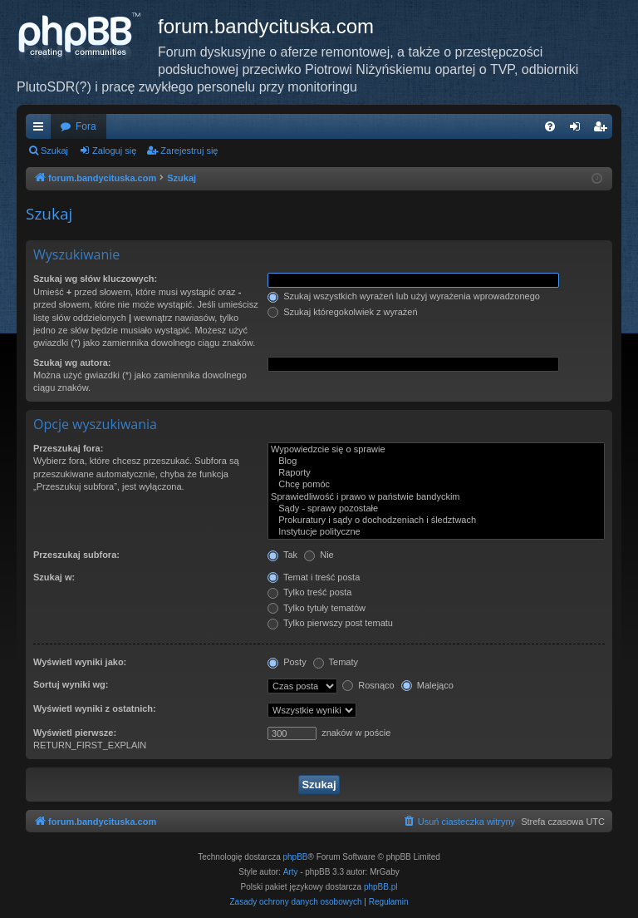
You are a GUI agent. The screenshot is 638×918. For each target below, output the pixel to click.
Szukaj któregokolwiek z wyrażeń (342, 312)
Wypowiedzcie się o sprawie (436, 450)
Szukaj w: (54, 577)
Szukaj (54, 150)
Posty (287, 662)
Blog (436, 461)
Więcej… (41, 130)
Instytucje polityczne (436, 532)
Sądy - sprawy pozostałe (436, 509)
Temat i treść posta (313, 577)
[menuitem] (549, 126)
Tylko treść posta (309, 592)
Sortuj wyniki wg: (70, 684)
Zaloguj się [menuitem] (578, 130)
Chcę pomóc (436, 485)
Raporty (436, 473)
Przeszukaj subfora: (76, 555)
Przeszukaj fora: (68, 448)
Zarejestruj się (189, 150)
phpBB (295, 856)
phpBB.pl (381, 886)
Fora (86, 126)
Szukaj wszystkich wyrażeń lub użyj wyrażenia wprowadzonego (403, 296)
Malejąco (427, 685)
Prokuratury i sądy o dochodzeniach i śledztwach (436, 520)
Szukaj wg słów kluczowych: (95, 279)
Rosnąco (368, 685)
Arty (290, 871)
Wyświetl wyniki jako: (79, 662)
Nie (319, 555)
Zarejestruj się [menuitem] (603, 130)
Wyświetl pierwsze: (74, 733)
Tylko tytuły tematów (316, 608)
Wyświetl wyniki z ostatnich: (94, 708)
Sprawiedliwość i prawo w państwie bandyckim (436, 497)
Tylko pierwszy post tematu (330, 623)
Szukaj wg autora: (72, 363)
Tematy (335, 662)
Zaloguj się (114, 150)
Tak (282, 555)
